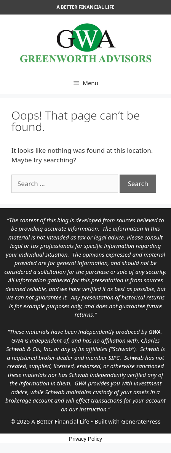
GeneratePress (140, 421)
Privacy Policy (85, 439)
